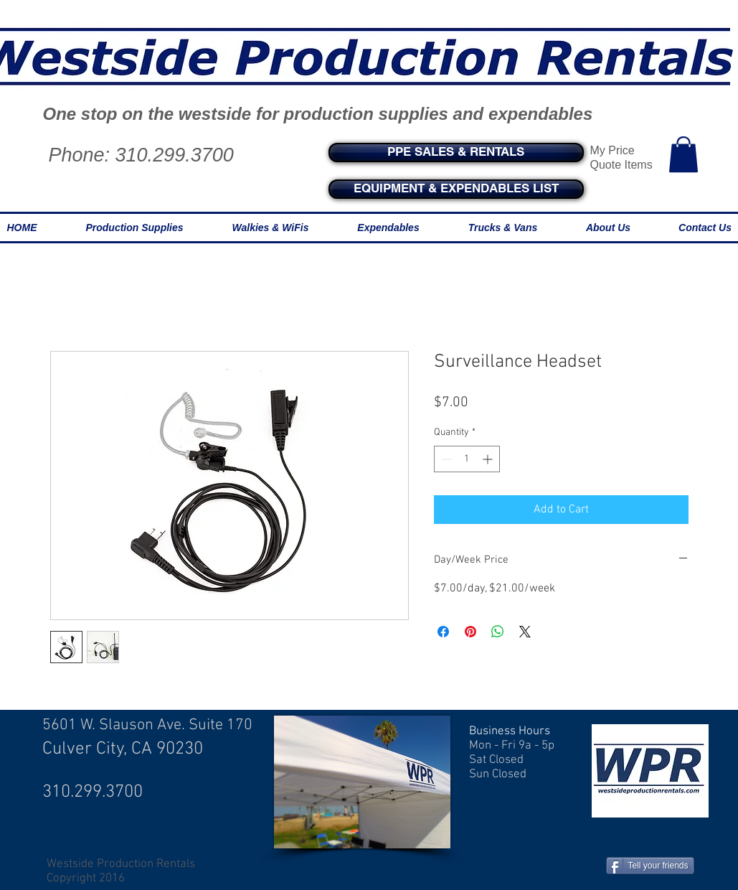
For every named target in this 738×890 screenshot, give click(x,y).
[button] (683, 154)
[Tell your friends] (650, 865)
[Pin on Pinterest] (470, 631)
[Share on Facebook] (443, 631)
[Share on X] (525, 631)
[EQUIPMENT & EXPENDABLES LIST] (456, 189)
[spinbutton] (467, 459)
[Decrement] (445, 459)
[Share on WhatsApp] (497, 631)
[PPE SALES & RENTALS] (456, 152)
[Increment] (489, 459)
